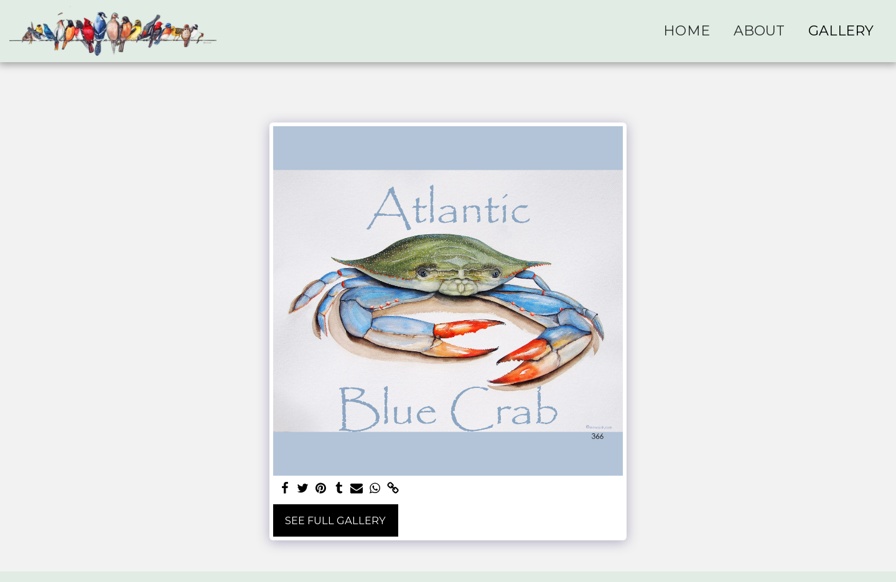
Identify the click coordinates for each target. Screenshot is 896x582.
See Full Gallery (335, 520)
